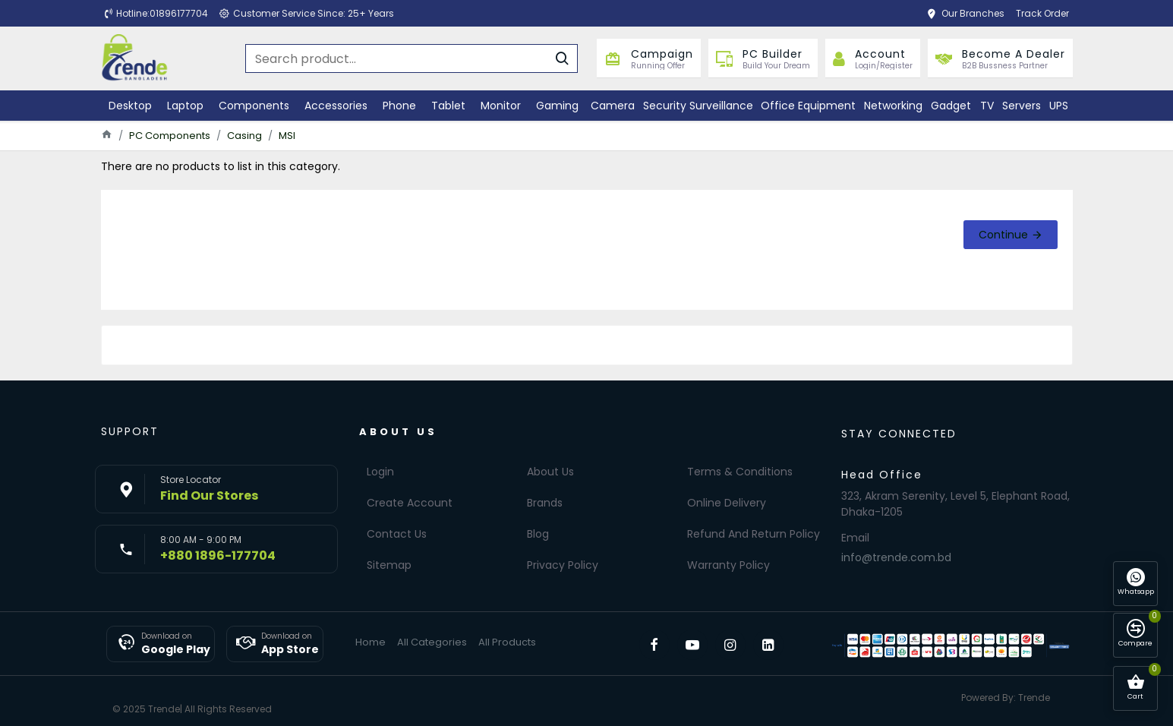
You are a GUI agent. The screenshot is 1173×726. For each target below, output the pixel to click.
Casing (244, 135)
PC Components (169, 135)
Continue (1003, 234)
